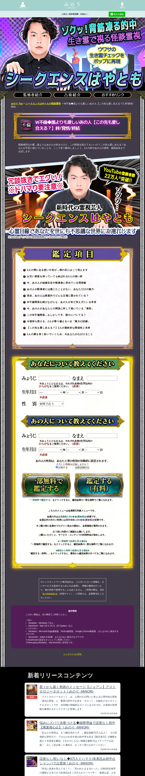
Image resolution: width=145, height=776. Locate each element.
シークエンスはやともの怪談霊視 (43, 103)
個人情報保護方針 (50, 594)
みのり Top (17, 103)
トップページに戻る (72, 654)
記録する (62, 467)
